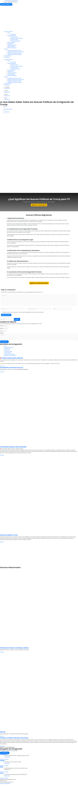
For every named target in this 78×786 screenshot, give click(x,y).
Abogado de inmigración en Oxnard (15, 54)
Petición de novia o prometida (17, 38)
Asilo (9, 32)
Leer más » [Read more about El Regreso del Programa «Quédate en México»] (2, 653)
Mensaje (2, 334)
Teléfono (2, 329)
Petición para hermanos (16, 40)
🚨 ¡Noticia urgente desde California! (14, 359)
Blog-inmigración (8, 55)
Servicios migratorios (8, 31)
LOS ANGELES (3, 756)
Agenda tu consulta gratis (39, 205)
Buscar (17, 320)
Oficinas (6, 49)
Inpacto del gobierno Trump (11, 536)
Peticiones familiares (12, 35)
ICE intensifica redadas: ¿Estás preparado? (17, 448)
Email (1, 332)
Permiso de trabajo (12, 42)
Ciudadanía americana (12, 45)
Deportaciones (11, 43)
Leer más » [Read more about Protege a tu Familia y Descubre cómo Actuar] (2, 747)
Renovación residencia (12, 47)
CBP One (3, 733)
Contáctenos (7, 57)
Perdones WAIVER (11, 46)
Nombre (1, 326)
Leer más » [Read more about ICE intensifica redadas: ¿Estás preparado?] (2, 456)
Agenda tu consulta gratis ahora (39, 283)
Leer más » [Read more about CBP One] (2, 737)
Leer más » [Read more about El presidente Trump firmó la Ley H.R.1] (2, 373)
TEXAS (1, 775)
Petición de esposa (15, 39)
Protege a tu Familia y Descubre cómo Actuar (18, 739)
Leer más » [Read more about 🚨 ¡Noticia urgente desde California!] (2, 367)
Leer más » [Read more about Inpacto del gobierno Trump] (2, 543)
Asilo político (13, 34)
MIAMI (2, 768)
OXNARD (2, 762)
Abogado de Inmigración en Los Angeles (16, 51)
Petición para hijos (14, 36)
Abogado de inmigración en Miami (15, 53)
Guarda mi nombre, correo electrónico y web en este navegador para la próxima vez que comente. (23, 313)
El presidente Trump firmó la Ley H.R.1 (14, 369)
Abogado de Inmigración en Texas (15, 50)
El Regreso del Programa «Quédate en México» (18, 649)
